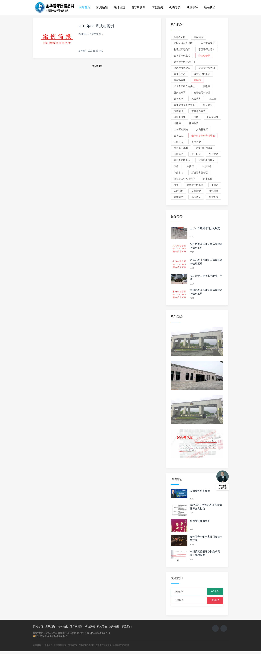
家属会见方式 (198, 111)
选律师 (177, 123)
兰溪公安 (178, 141)
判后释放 (213, 154)
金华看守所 (179, 37)
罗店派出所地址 (206, 160)
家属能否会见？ (206, 49)
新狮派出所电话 (199, 172)
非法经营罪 (204, 55)
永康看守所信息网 (121, 645)
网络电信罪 (179, 117)
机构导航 (174, 7)
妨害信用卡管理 (202, 92)
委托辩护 (178, 197)
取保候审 (198, 37)
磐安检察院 (179, 92)
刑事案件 (207, 178)
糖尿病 (197, 80)
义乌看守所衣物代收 (184, 86)
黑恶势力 (196, 98)
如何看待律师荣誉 (200, 520)
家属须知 (102, 7)
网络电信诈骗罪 (204, 148)
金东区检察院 (181, 129)
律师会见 (178, 154)
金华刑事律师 (60, 645)
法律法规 (119, 7)
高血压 (212, 98)
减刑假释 (192, 7)
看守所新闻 (138, 7)
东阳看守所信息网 (104, 645)
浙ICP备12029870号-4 (98, 633)
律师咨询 (178, 172)
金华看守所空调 (206, 68)
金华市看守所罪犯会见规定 (205, 228)
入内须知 (178, 191)
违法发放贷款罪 (182, 68)
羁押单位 (196, 197)
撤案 (176, 185)
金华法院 (178, 135)
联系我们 (209, 7)
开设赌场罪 (212, 117)
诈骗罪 (190, 166)
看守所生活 (179, 74)
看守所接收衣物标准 (184, 104)
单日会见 (207, 104)
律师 (176, 166)
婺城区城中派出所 (183, 43)
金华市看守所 (208, 43)
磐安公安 (213, 197)
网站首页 (84, 7)
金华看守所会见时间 (184, 61)
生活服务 (196, 154)
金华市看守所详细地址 (203, 135)
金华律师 (206, 166)
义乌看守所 (202, 129)
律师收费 (193, 123)
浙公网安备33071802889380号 (51, 636)
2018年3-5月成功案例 (96, 26)
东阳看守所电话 (182, 160)
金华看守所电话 (195, 185)
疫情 (196, 117)
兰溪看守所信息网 (86, 645)
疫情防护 (196, 141)
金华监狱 (178, 98)
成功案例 (157, 7)
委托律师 (213, 191)
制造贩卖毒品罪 (182, 49)
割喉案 (206, 86)
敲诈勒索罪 (179, 80)
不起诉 (214, 185)
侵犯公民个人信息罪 (184, 178)
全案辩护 (196, 191)
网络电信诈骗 (181, 148)
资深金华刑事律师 (200, 490)
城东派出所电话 (202, 74)
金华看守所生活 (182, 55)
